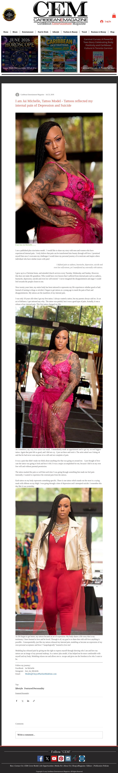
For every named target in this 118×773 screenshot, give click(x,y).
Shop (74, 766)
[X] (47, 758)
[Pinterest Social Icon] (61, 758)
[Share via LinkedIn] (28, 701)
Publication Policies (101, 766)
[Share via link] (34, 701)
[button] (114, 15)
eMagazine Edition (84, 766)
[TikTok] (75, 758)
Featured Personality (34, 688)
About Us (67, 766)
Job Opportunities (46, 766)
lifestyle (19, 688)
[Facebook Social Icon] (40, 758)
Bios (11, 766)
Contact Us (19, 766)
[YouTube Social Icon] (54, 758)
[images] (82, 758)
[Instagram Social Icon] (68, 758)
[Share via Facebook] (16, 701)
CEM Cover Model (31, 766)
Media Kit (58, 766)
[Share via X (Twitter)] (22, 701)
